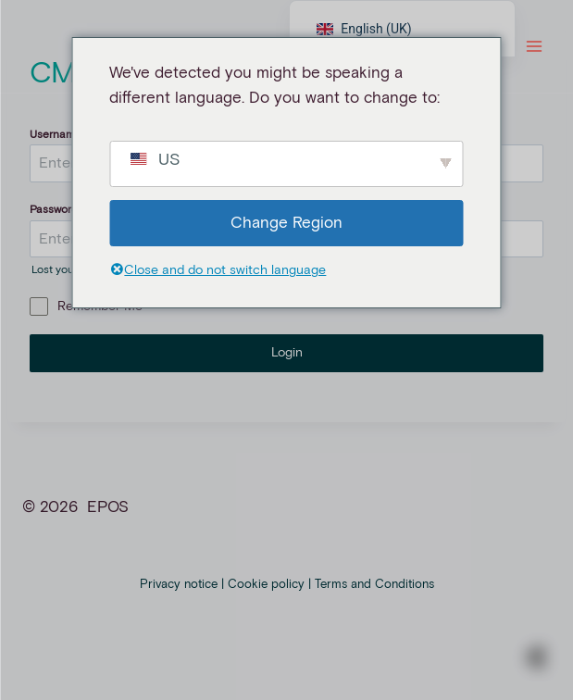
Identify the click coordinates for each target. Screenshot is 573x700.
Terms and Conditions (374, 585)
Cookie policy (266, 585)
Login (287, 352)
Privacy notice (179, 585)
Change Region (286, 223)
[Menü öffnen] (534, 45)
